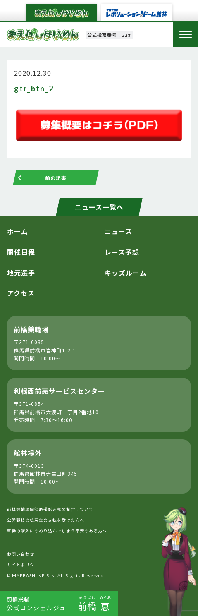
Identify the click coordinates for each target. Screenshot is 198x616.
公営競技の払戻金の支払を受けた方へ (45, 520)
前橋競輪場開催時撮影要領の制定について (50, 509)
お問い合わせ (20, 554)
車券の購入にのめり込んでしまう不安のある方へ (57, 530)
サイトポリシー (23, 564)
